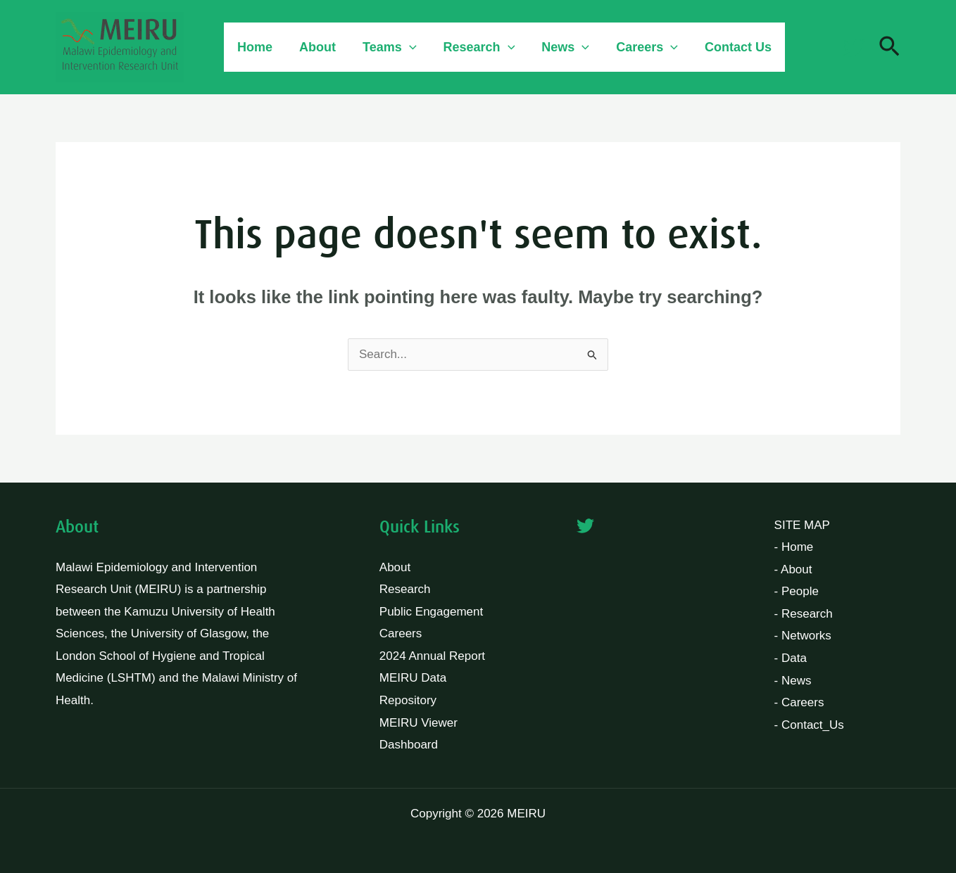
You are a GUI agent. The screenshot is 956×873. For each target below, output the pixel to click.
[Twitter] (853, 47)
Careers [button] (639, 47)
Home (254, 47)
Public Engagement (431, 611)
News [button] (559, 47)
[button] (405, 47)
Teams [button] (386, 47)
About (315, 47)
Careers (400, 633)
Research (405, 589)
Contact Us (729, 47)
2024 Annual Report (432, 656)
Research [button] (474, 47)
